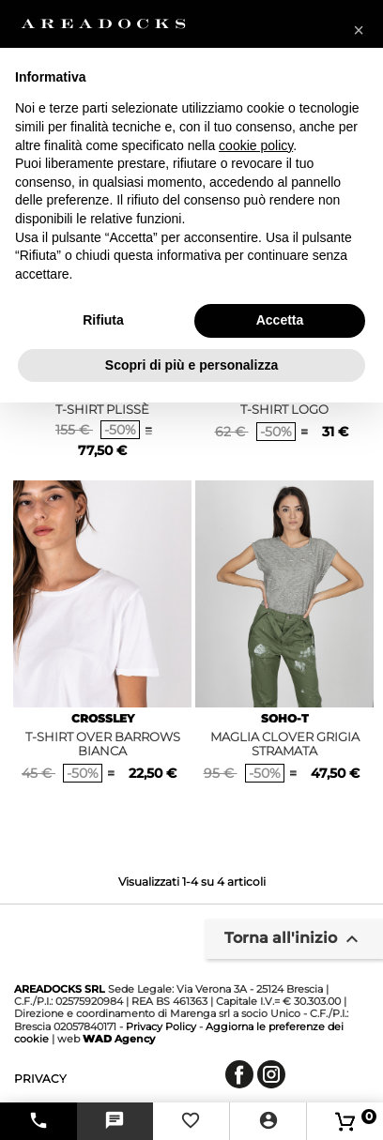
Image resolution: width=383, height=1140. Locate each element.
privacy (40, 1079)
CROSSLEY (102, 718)
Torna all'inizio (293, 939)
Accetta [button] (280, 319)
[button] (359, 30)
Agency (119, 1038)
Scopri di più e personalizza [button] (191, 364)
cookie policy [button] (256, 145)
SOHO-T (285, 718)
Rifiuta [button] (103, 319)
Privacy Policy (161, 1026)
